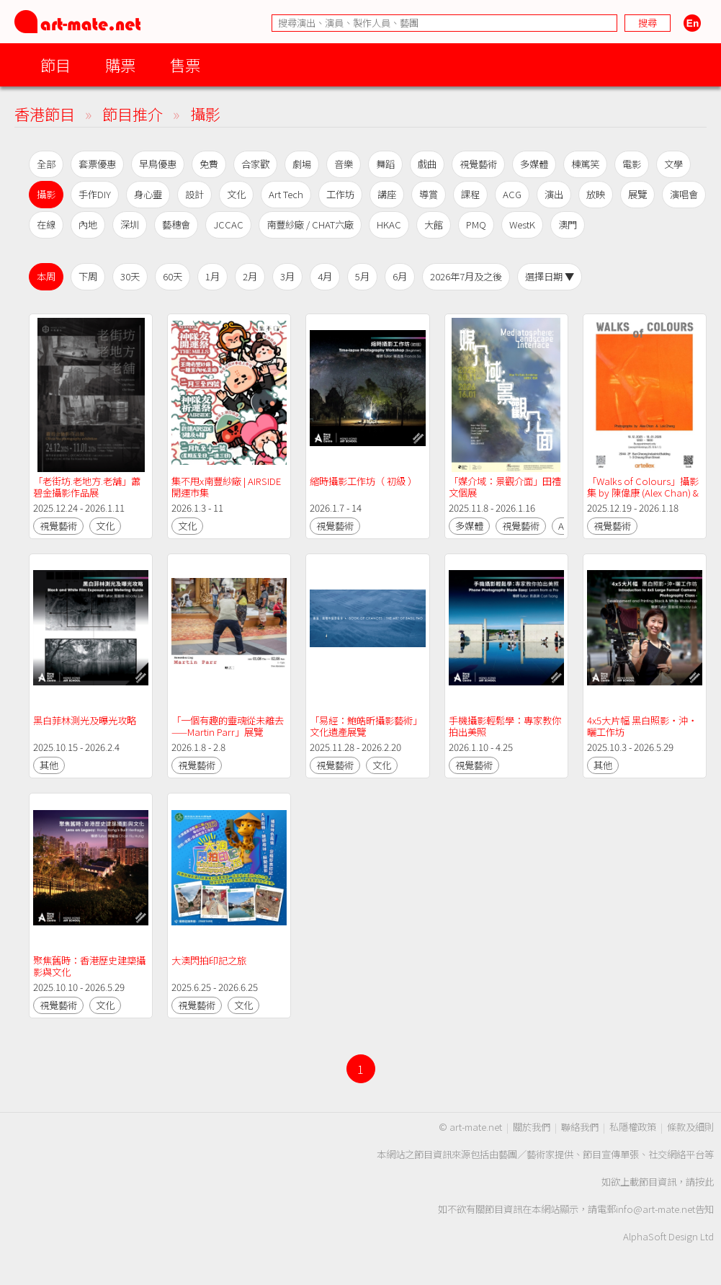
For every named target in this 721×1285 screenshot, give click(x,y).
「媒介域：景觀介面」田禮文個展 (505, 486)
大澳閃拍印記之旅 (208, 960)
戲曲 (427, 164)
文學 (673, 164)
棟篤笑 (585, 164)
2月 (250, 276)
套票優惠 (97, 164)
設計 (194, 194)
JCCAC (228, 224)
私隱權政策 (632, 1127)
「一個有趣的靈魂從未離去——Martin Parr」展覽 (227, 726)
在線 (46, 224)
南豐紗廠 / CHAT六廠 (310, 224)
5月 (362, 276)
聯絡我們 (580, 1127)
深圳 (129, 224)
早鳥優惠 (157, 164)
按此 (704, 1181)
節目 (55, 64)
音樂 (343, 164)
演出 (554, 194)
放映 (595, 194)
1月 (212, 276)
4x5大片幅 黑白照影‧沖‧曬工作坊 (642, 726)
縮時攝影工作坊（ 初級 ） (363, 481)
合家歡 (255, 164)
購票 (120, 64)
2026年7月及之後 (466, 276)
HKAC (389, 224)
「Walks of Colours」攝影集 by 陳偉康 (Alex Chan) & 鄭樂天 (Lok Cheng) (644, 492)
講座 (386, 194)
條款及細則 (690, 1127)
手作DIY (95, 194)
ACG (512, 194)
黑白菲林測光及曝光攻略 (84, 720)
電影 (631, 164)
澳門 (567, 224)
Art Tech (286, 194)
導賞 (428, 194)
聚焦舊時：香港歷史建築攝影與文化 (89, 966)
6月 (400, 276)
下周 (88, 276)
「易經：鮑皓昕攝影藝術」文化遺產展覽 (366, 726)
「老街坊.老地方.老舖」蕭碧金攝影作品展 (86, 486)
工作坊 (340, 194)
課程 (470, 194)
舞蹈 (385, 164)
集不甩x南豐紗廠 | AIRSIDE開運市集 (226, 486)
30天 (130, 276)
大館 (433, 224)
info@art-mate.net (655, 1209)
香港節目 (44, 113)
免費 (209, 164)
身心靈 (148, 194)
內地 (88, 224)
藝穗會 (176, 224)
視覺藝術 (478, 164)
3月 (287, 276)
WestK (522, 224)
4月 (325, 276)
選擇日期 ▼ (549, 276)
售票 (185, 64)
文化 (236, 194)
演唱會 (684, 194)
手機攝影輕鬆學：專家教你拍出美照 (505, 726)
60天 (172, 276)
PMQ (476, 224)
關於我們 (531, 1127)
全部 (46, 164)
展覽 (637, 194)
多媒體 (534, 164)
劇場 (301, 164)
